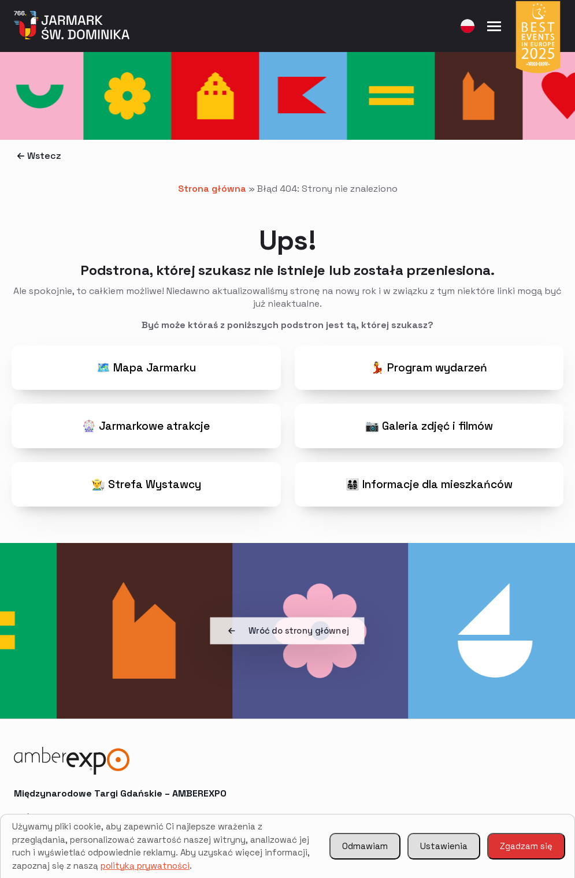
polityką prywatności (145, 865)
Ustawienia (444, 845)
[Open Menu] (494, 26)
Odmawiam (365, 845)
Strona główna (212, 189)
